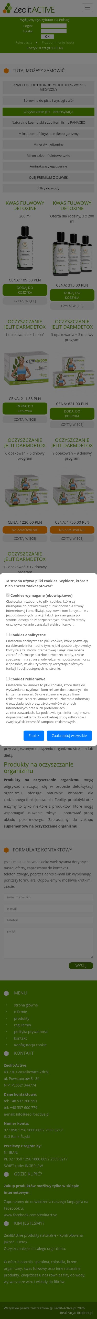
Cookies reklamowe (48, 700)
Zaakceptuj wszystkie (69, 735)
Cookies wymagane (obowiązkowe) (48, 610)
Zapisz (34, 735)
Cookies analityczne (48, 651)
